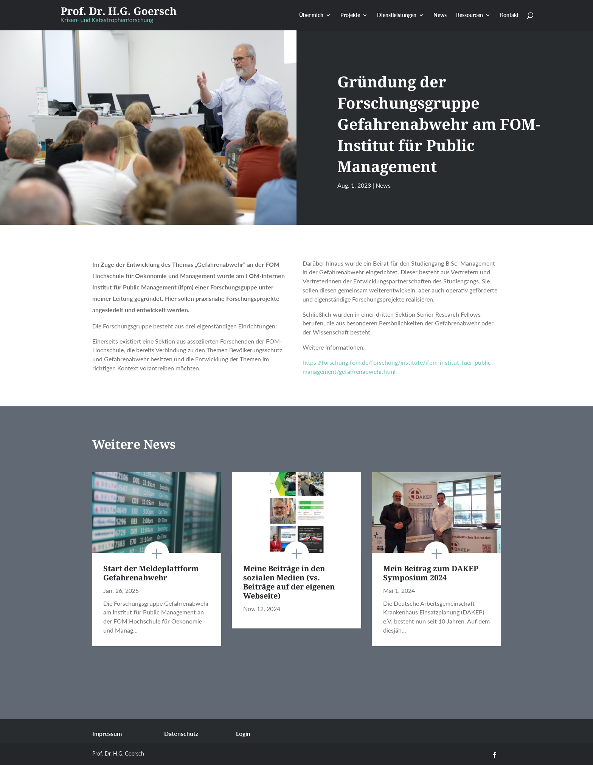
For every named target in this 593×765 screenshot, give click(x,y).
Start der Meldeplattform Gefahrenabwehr (151, 573)
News (440, 15)
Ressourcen (469, 15)
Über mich (311, 15)
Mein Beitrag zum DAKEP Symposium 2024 (430, 573)
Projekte (350, 15)
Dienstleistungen (396, 15)
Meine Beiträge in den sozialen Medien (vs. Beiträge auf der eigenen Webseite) (289, 582)
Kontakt (509, 15)
